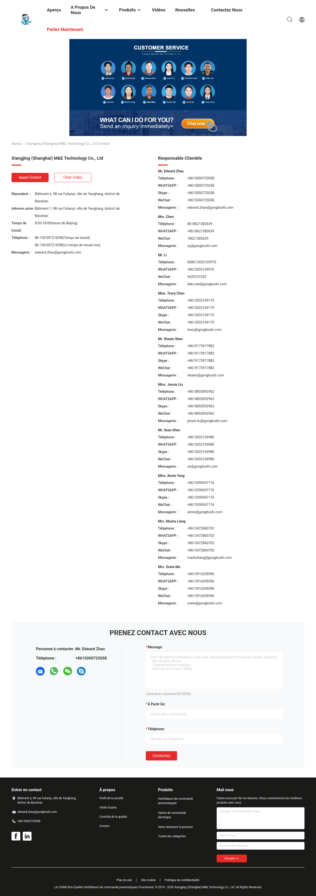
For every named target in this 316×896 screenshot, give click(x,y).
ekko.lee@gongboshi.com (207, 284)
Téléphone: (156, 729)
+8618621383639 (200, 231)
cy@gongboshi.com (202, 246)
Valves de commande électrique (172, 815)
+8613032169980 (200, 437)
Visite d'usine (108, 807)
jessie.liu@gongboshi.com (207, 421)
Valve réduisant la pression (175, 827)
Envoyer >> (232, 858)
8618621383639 (199, 224)
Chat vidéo (73, 177)
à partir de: (156, 704)
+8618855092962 (200, 392)
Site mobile (148, 880)
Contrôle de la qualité (113, 816)
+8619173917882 (200, 346)
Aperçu (16, 144)
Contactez (161, 755)
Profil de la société (111, 798)
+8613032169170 (200, 300)
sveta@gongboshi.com (204, 603)
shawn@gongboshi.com (205, 375)
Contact (104, 826)
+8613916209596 (200, 574)
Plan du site (124, 880)
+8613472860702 (200, 528)
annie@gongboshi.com (204, 512)
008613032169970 (201, 262)
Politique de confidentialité (182, 880)
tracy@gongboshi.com (204, 330)
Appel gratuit (30, 177)
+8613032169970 (200, 269)
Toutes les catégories (172, 836)
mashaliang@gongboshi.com (209, 558)
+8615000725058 (200, 178)
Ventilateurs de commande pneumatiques (175, 801)
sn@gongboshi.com (202, 466)
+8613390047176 (200, 483)
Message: (155, 647)
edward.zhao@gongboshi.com (58, 252)
